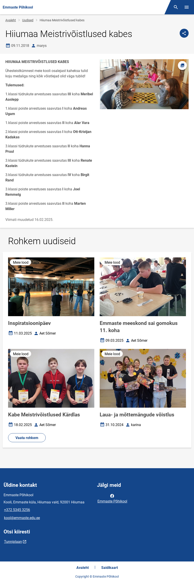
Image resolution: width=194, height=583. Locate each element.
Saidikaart (109, 568)
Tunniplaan (13, 541)
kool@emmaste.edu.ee (22, 518)
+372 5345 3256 (17, 510)
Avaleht (10, 20)
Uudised (27, 20)
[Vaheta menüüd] (186, 7)
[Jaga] (184, 33)
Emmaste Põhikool (112, 498)
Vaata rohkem (26, 438)
